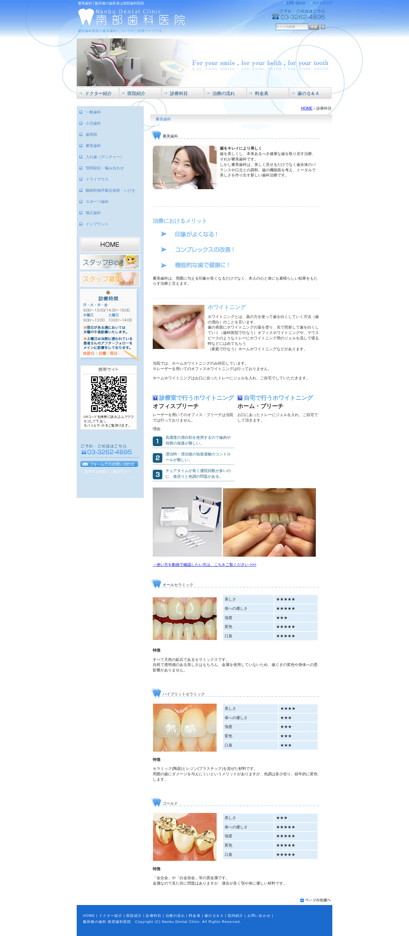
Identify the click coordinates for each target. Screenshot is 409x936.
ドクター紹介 (110, 915)
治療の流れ (175, 915)
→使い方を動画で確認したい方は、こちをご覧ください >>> (204, 564)
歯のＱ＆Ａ (214, 915)
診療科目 (153, 915)
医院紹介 (134, 915)
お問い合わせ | (260, 915)
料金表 (195, 915)
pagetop (315, 900)
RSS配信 (323, 27)
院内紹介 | (237, 915)
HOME (307, 108)
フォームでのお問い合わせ (109, 464)
